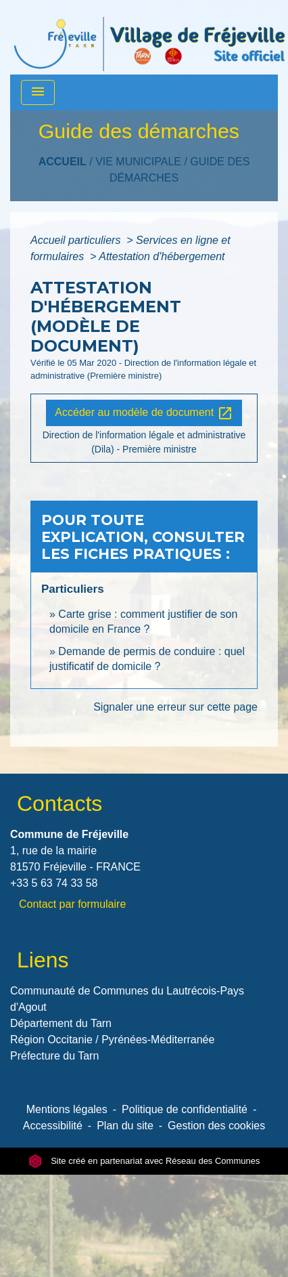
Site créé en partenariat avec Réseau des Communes (144, 1161)
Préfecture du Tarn (54, 1056)
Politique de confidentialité (184, 1109)
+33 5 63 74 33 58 (53, 883)
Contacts (59, 803)
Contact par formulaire (72, 904)
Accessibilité (52, 1125)
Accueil (63, 161)
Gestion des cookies (216, 1125)
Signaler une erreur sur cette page (175, 707)
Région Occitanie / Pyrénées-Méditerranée (112, 1039)
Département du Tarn (61, 1023)
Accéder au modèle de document (144, 413)
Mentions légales (66, 1109)
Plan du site (125, 1125)
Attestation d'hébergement (161, 256)
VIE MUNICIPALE (138, 161)
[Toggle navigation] (38, 92)
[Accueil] (149, 37)
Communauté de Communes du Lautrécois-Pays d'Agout (127, 999)
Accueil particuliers (77, 240)
